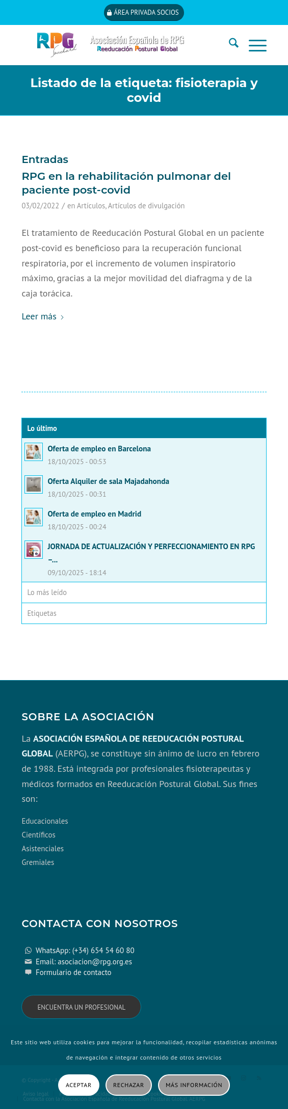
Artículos (91, 205)
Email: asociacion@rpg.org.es (84, 961)
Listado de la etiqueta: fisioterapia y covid (143, 90)
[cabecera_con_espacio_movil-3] (119, 44)
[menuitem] (229, 44)
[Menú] (253, 44)
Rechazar (128, 1085)
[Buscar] (229, 44)
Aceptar (79, 1085)
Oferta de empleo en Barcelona (99, 448)
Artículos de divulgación (146, 205)
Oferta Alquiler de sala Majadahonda (108, 481)
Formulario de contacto (74, 972)
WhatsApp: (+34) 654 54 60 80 (85, 950)
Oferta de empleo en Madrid (94, 513)
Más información (194, 1085)
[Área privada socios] (144, 12)
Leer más (42, 316)
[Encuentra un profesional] (81, 1007)
